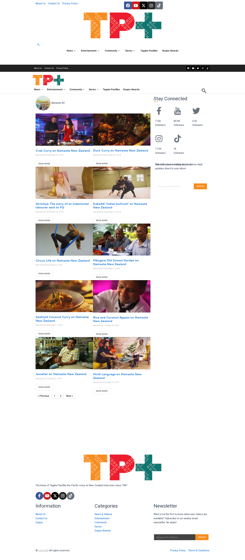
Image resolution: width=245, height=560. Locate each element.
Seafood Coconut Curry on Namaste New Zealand (62, 318)
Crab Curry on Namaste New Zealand (63, 151)
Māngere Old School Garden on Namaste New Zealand (116, 262)
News (71, 50)
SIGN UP (200, 186)
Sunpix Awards (170, 50)
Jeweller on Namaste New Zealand (61, 374)
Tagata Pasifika (149, 50)
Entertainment (90, 50)
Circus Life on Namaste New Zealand (63, 260)
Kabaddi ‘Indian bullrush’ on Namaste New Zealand (120, 205)
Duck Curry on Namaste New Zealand (120, 150)
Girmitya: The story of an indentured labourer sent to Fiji (62, 205)
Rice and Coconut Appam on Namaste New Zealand (120, 319)
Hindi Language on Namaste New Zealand (117, 376)
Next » (69, 395)
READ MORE (44, 164)
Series (130, 50)
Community (112, 50)
